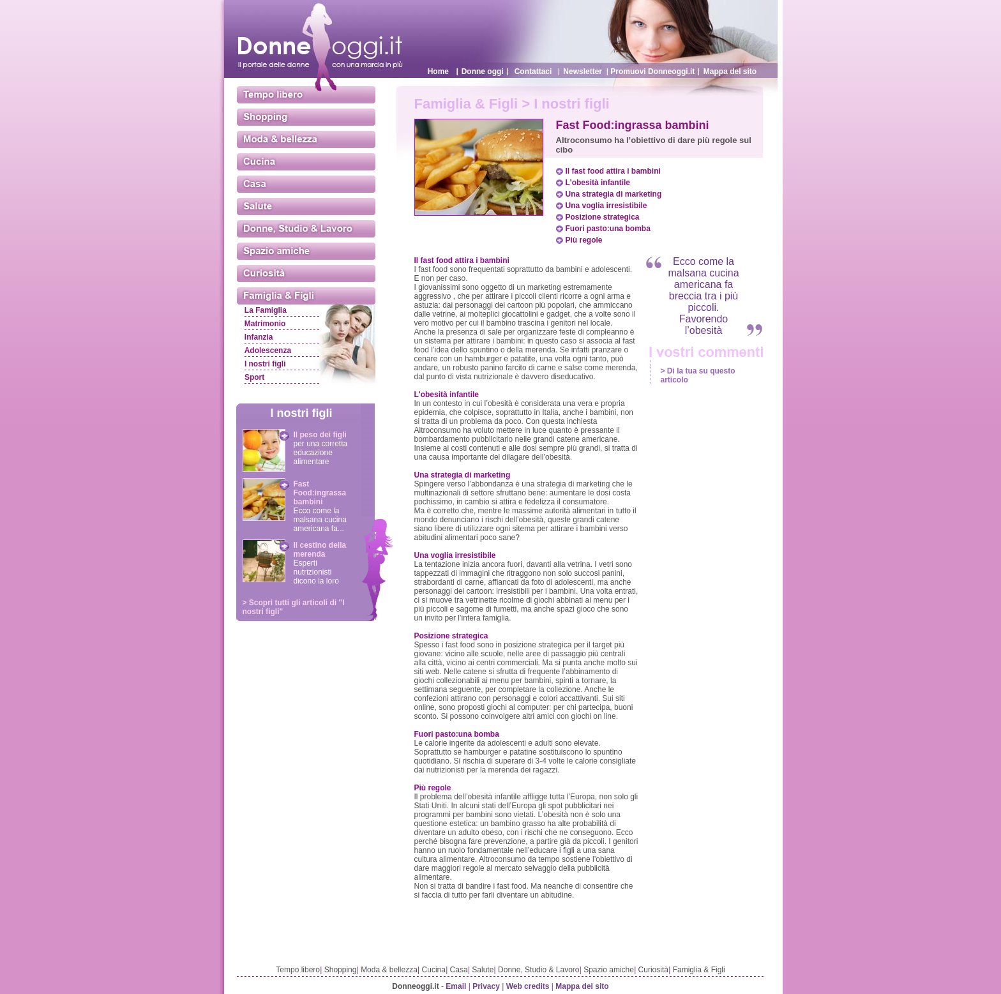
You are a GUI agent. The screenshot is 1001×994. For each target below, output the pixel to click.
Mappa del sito (730, 71)
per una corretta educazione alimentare (321, 452)
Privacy (486, 986)
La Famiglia (266, 310)
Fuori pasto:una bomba (608, 228)
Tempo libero (298, 969)
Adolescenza (268, 350)
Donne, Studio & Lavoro (538, 969)
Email (456, 986)
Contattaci (533, 71)
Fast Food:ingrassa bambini (320, 492)
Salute (482, 969)
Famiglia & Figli (699, 969)
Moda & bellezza (389, 969)
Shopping (340, 969)
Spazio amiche (608, 969)
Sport (254, 377)
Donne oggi (483, 71)
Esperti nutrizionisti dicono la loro (316, 572)
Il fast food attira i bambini (613, 171)
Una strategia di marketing (614, 194)
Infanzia (259, 337)
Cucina (434, 969)
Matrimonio (265, 323)
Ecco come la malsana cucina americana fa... (320, 519)
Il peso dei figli (320, 434)
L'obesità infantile (598, 182)
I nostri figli (265, 363)
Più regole (584, 240)
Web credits (528, 986)
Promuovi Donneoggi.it (652, 71)
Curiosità (653, 969)
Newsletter (582, 71)
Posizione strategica (603, 217)
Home (438, 71)
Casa (459, 969)
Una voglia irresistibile (606, 205)
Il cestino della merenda (320, 550)
